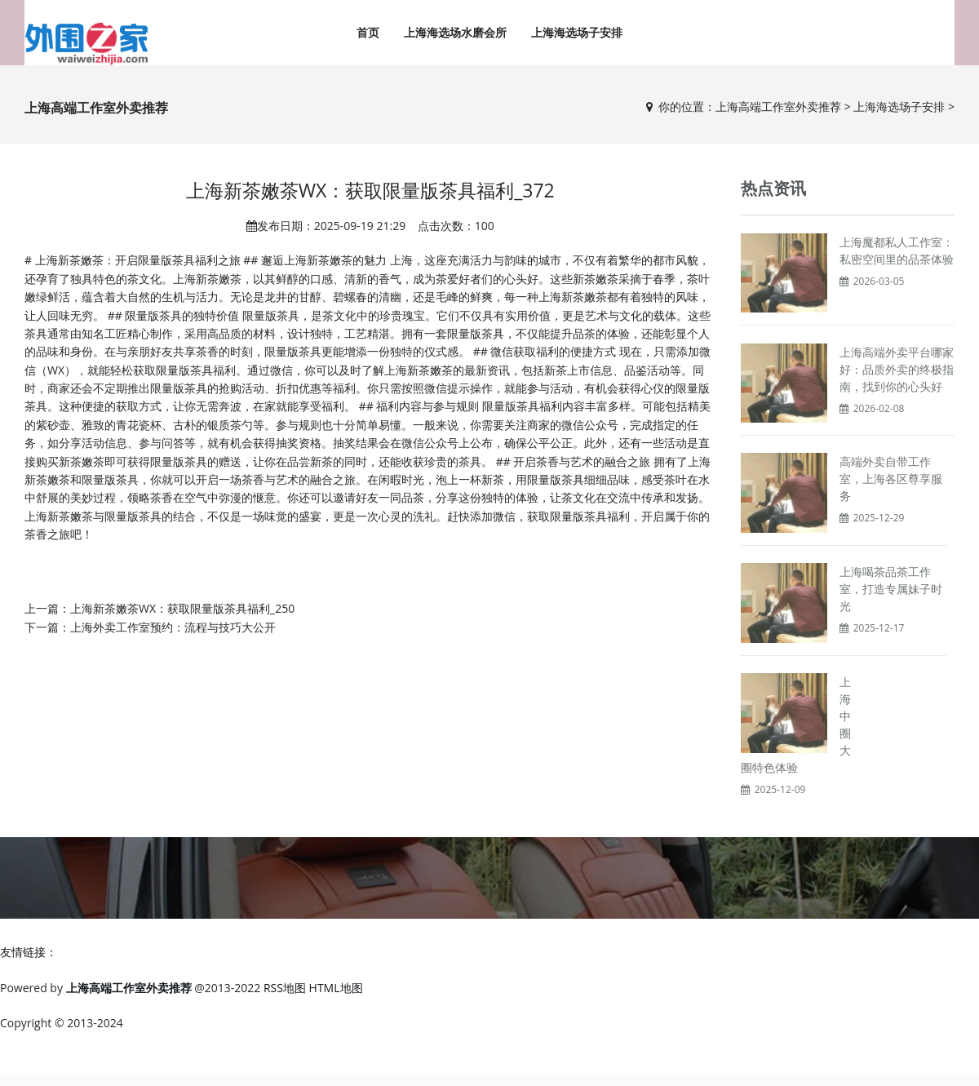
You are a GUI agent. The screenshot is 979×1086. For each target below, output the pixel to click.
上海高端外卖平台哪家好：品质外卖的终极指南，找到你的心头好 (896, 369)
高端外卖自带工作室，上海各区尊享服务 (890, 478)
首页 (368, 32)
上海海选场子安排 (576, 32)
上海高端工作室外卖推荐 (778, 106)
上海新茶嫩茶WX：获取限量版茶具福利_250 (182, 608)
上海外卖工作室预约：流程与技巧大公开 (173, 627)
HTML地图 (336, 987)
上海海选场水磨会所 (455, 32)
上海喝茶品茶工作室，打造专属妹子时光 (890, 589)
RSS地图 (285, 987)
